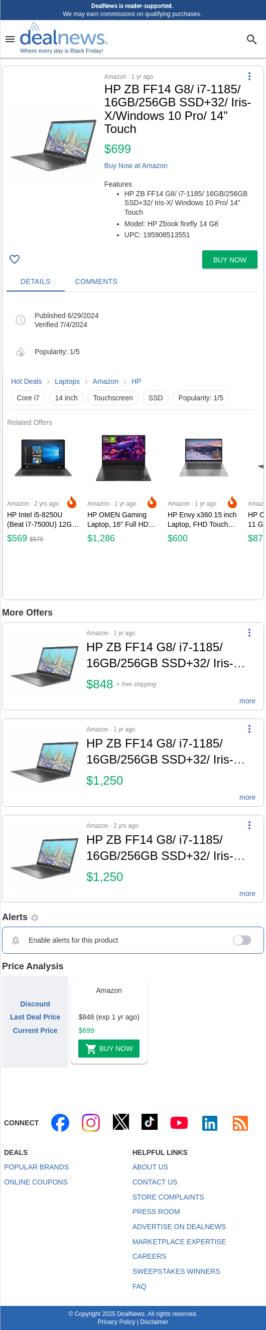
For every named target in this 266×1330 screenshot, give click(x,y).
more (247, 701)
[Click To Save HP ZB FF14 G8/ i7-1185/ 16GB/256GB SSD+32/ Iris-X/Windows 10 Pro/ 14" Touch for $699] (15, 259)
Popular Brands (36, 1167)
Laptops (67, 381)
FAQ (139, 1286)
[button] (133, 156)
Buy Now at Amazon (136, 166)
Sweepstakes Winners (176, 1271)
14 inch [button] (66, 398)
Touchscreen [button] (113, 398)
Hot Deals (26, 381)
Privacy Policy (117, 1321)
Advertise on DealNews (179, 1227)
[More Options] (249, 76)
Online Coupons (36, 1182)
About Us (150, 1167)
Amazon (105, 381)
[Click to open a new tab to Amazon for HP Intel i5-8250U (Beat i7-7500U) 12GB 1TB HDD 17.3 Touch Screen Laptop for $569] (43, 513)
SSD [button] (156, 398)
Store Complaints (168, 1197)
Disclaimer (154, 1321)
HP (136, 381)
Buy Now (109, 1049)
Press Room (156, 1212)
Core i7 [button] (28, 398)
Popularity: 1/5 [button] (201, 398)
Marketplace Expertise (179, 1242)
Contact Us (155, 1182)
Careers (149, 1256)
